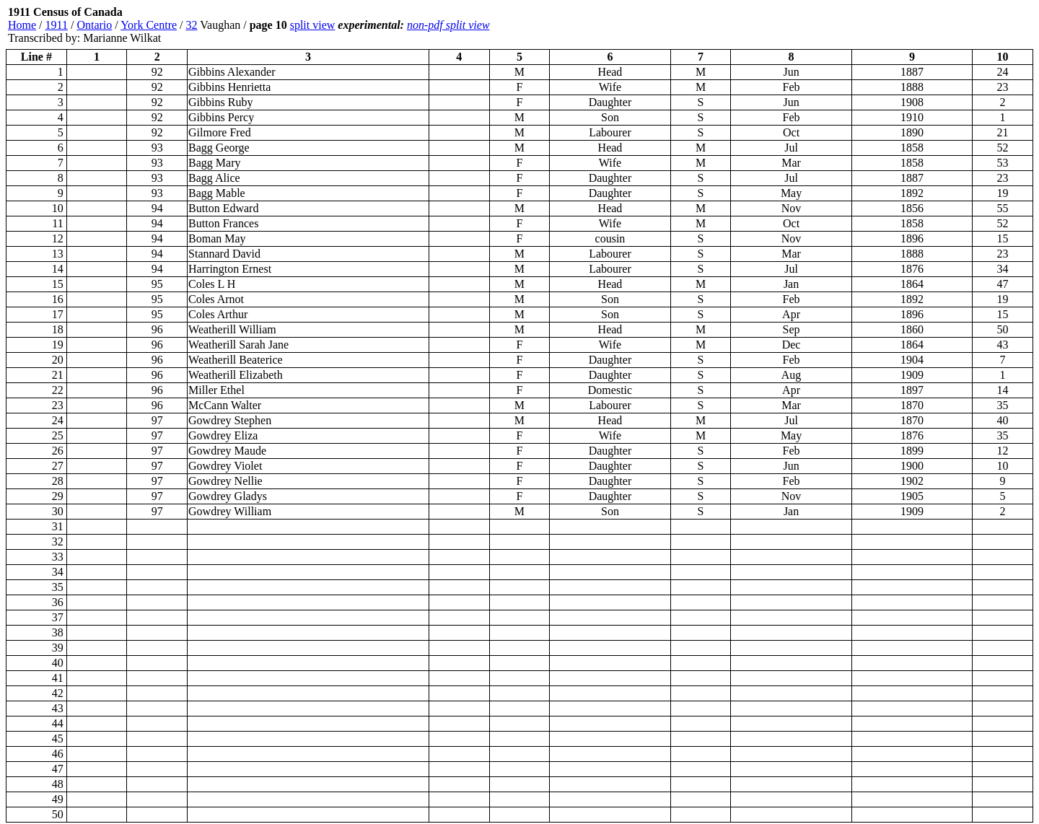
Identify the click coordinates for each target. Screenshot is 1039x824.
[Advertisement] (946, 25)
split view (313, 25)
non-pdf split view (448, 25)
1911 (56, 25)
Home (22, 25)
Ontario (94, 25)
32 (192, 25)
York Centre (148, 25)
